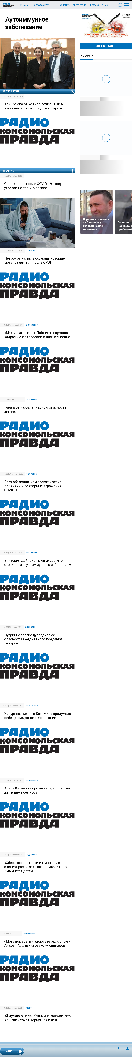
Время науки (11, 91)
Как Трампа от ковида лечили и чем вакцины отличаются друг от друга (33, 106)
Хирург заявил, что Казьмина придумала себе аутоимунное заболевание (37, 716)
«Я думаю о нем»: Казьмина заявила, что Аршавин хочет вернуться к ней (37, 1018)
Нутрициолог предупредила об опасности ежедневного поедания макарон (33, 639)
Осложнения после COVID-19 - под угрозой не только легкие (32, 186)
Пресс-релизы (80, 5)
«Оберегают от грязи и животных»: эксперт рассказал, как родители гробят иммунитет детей (37, 867)
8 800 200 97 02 (42, 5)
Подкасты (118, 1053)
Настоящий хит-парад (106, 25)
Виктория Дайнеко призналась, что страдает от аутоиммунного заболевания (38, 562)
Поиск (120, 5)
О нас (105, 5)
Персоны (127, 1053)
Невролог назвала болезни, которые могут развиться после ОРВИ (34, 260)
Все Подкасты (106, 46)
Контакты (65, 5)
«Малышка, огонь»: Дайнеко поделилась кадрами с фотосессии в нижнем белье (38, 335)
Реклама (94, 5)
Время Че (8, 171)
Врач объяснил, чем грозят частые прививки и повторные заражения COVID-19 (32, 486)
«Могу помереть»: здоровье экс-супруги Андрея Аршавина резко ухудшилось (37, 943)
